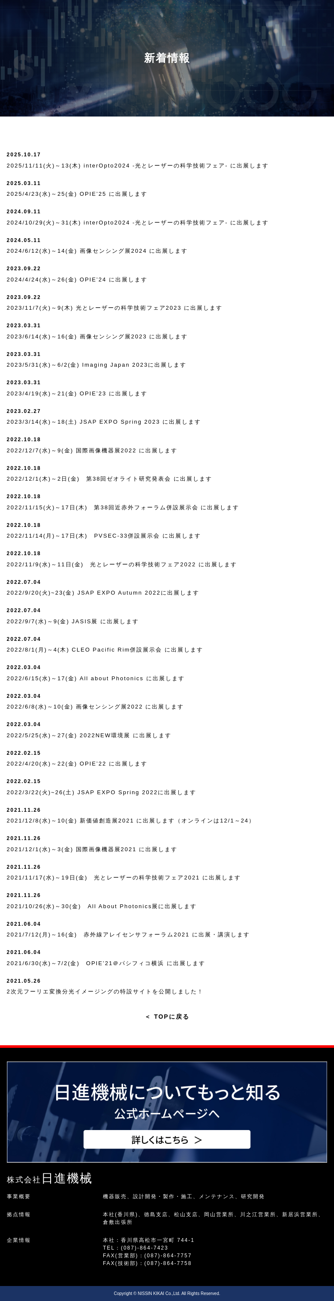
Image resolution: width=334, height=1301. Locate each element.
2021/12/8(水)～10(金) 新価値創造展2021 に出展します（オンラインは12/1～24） (131, 820)
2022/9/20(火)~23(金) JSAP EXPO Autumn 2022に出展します (103, 592)
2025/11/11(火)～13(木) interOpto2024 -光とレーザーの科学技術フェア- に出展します (138, 165)
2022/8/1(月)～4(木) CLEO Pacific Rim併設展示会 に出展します (105, 649)
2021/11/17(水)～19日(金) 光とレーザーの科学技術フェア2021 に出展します (124, 877)
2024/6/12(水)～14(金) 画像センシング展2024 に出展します (97, 251)
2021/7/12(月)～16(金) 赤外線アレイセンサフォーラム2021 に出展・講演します (128, 934)
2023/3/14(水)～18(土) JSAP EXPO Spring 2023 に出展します (104, 422)
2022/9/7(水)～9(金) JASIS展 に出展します (73, 621)
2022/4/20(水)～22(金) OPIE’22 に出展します (77, 763)
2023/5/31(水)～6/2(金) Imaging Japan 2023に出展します (97, 365)
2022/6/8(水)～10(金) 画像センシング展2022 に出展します (95, 706)
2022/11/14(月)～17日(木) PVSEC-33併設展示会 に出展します (104, 535)
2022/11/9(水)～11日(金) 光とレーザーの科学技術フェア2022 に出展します (122, 564)
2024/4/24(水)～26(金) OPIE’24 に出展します (77, 279)
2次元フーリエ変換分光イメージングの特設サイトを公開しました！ (105, 991)
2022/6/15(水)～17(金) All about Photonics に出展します (96, 678)
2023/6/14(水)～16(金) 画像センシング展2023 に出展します (97, 336)
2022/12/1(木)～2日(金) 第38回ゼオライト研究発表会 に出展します (109, 479)
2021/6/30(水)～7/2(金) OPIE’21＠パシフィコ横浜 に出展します (106, 963)
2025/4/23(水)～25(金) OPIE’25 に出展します (77, 194)
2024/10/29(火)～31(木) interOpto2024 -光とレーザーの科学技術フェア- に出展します (138, 222)
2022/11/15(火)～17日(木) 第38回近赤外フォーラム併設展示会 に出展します (123, 507)
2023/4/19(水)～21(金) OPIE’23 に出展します (77, 393)
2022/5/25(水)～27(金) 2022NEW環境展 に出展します (89, 735)
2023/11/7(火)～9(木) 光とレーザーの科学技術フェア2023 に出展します (115, 308)
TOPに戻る (166, 1016)
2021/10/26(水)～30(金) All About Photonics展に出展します (102, 906)
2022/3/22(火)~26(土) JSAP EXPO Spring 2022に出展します (102, 792)
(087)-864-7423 (145, 1248)
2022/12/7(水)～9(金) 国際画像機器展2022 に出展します (92, 450)
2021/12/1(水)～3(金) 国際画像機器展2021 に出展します (92, 849)
